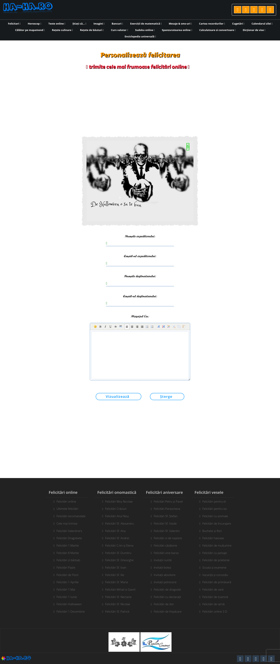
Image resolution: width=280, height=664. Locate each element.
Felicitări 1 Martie (67, 545)
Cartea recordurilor (212, 23)
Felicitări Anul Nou (117, 516)
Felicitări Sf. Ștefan (165, 516)
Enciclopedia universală (140, 36)
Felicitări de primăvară (216, 582)
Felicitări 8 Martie (67, 553)
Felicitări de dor (164, 604)
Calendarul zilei (262, 23)
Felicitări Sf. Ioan (115, 567)
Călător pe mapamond (30, 30)
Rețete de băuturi (92, 30)
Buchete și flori (212, 531)
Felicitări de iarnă (213, 604)
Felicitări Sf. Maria (116, 582)
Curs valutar (119, 30)
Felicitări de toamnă (215, 597)
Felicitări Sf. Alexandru (119, 523)
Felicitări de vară (212, 589)
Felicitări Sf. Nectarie (118, 597)
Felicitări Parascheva (167, 509)
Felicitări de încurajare (216, 523)
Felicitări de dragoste (167, 589)
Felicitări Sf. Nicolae (117, 604)
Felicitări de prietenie (215, 560)
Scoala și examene (214, 567)
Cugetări (238, 23)
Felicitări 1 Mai (65, 589)
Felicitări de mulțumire (216, 545)
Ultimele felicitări (67, 509)
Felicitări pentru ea (214, 509)
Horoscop (34, 23)
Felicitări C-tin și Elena (119, 545)
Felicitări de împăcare (167, 611)
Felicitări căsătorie (165, 545)
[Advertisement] (140, 103)
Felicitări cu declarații (167, 597)
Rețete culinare (62, 30)
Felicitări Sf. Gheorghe (119, 560)
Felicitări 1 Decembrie (70, 611)
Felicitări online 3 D (214, 611)
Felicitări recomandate (70, 516)
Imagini (99, 23)
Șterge (166, 396)
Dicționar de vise (254, 30)
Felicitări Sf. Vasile (165, 523)
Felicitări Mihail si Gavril (120, 589)
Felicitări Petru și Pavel (168, 501)
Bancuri (117, 23)
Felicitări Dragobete (69, 538)
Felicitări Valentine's (69, 531)
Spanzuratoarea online (177, 30)
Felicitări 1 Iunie (66, 597)
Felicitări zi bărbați (68, 560)
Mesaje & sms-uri (180, 23)
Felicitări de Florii (67, 575)
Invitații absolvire (164, 575)
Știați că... (79, 23)
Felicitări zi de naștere (168, 538)
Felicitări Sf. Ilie (114, 575)
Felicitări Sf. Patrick (117, 611)
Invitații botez (162, 567)
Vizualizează (118, 396)
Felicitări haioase (213, 538)
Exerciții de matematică (146, 23)
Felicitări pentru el (214, 501)
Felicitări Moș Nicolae (119, 501)
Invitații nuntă (162, 560)
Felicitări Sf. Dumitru (118, 553)
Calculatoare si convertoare (217, 30)
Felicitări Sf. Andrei (117, 538)
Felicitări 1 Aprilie (67, 582)
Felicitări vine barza (166, 553)
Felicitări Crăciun (116, 509)
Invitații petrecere (165, 582)
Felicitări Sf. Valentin (167, 531)
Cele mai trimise (66, 523)
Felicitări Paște (65, 567)
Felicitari (14, 23)
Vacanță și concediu (215, 575)
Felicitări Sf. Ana (115, 531)
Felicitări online (66, 501)
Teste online (56, 23)
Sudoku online (145, 30)
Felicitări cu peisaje (214, 553)
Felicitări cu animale (215, 516)
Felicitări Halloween (69, 604)
